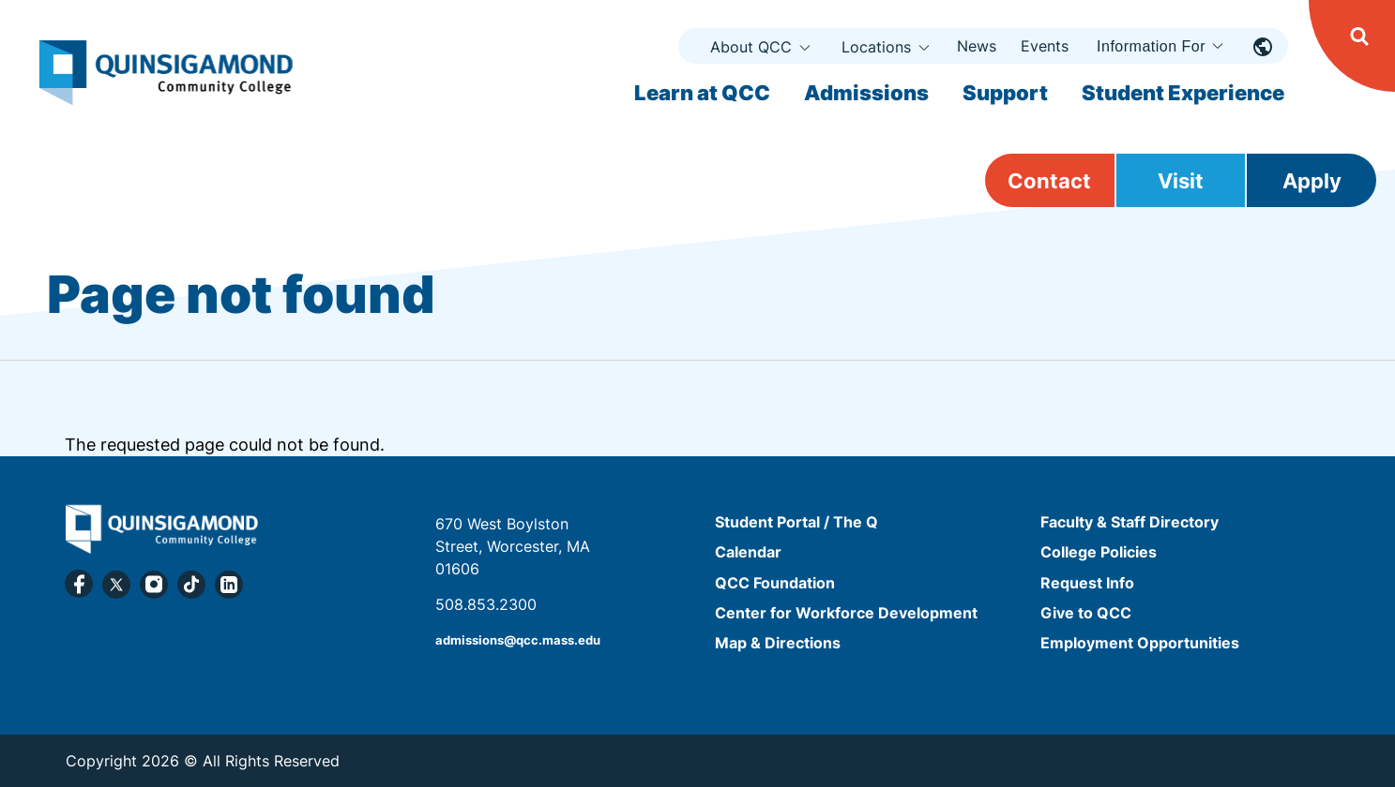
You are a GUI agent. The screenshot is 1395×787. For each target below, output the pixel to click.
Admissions (866, 93)
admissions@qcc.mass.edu (517, 640)
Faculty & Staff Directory (1129, 521)
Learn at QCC (702, 93)
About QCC (751, 46)
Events (1045, 46)
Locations (876, 46)
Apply (1312, 181)
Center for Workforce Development (846, 612)
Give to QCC (1085, 612)
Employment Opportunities (1139, 642)
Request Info (1087, 582)
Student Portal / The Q (796, 521)
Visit (1181, 181)
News (976, 46)
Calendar (748, 552)
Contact (1049, 181)
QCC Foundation (775, 582)
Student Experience (1183, 93)
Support (1005, 93)
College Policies (1098, 552)
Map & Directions (778, 642)
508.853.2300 (486, 604)
